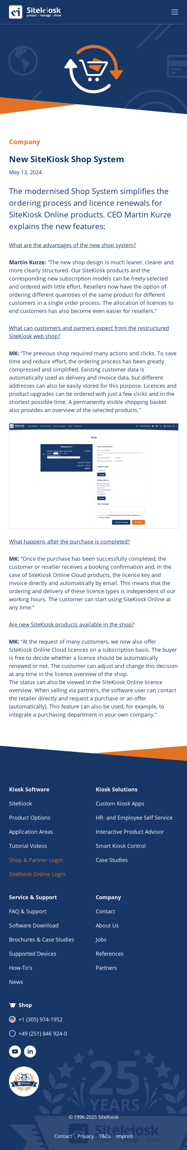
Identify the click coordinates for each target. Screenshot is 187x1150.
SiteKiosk (20, 803)
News (16, 981)
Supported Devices (32, 953)
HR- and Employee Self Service (134, 817)
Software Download (34, 925)
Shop (20, 1005)
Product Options (29, 817)
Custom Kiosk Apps (120, 803)
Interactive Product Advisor (130, 831)
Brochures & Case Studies (41, 939)
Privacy (85, 1136)
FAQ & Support (27, 911)
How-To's (20, 967)
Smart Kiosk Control (121, 845)
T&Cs (105, 1136)
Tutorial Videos (28, 845)
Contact (105, 911)
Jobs (101, 939)
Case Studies (112, 859)
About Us (107, 925)
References (110, 953)
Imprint (124, 1136)
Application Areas (31, 831)
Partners (106, 967)
